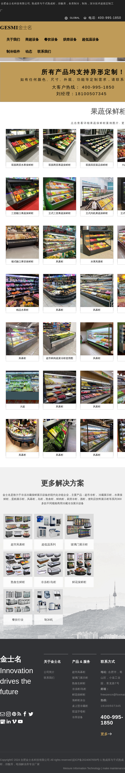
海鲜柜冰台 (78, 700)
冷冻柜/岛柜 (79, 688)
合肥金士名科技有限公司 (35, 759)
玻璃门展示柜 (80, 677)
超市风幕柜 (78, 672)
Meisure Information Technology (81, 768)
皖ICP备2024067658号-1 (87, 759)
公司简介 (49, 672)
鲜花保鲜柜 (78, 694)
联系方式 (108, 662)
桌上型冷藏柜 (80, 705)
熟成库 (106, 759)
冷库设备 (77, 717)
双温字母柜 (78, 711)
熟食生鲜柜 (78, 683)
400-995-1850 (112, 720)
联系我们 (49, 677)
